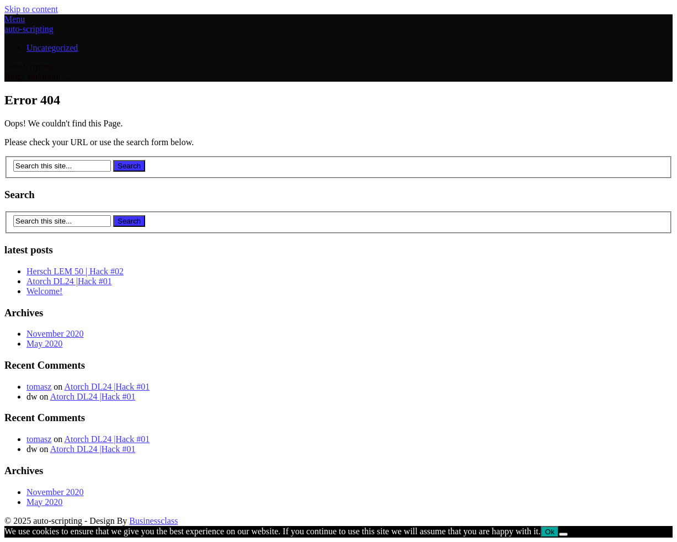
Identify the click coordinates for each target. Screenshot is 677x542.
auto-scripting (29, 29)
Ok (550, 532)
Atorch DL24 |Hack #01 (69, 281)
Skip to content (31, 9)
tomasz (38, 386)
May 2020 (44, 343)
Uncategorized (52, 47)
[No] (563, 534)
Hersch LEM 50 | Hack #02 (75, 271)
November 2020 (55, 333)
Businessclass (153, 520)
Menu (14, 19)
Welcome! (44, 291)
